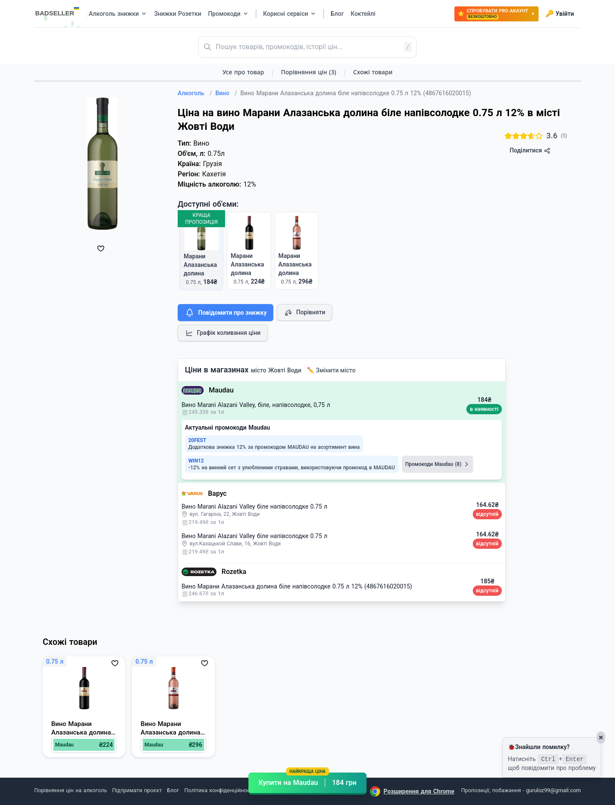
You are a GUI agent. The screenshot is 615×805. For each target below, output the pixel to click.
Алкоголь (195, 93)
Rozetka (234, 572)
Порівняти (304, 312)
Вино (226, 93)
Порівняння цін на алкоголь (70, 790)
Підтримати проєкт (137, 790)
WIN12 (196, 461)
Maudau (221, 390)
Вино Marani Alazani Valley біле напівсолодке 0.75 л (254, 506)
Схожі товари (372, 72)
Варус (217, 493)
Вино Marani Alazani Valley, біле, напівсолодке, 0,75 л (256, 404)
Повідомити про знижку (225, 312)
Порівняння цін (308, 72)
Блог (173, 790)
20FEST (197, 440)
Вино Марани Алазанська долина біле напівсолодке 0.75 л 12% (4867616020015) (297, 586)
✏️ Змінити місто (331, 370)
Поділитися (530, 150)
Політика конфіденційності (219, 790)
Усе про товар (243, 72)
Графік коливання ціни (223, 333)
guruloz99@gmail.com (553, 790)
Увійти (559, 14)
